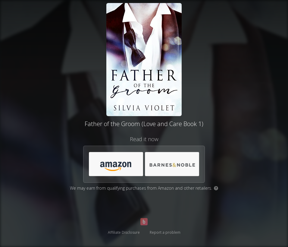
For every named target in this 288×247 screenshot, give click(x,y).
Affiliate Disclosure (124, 232)
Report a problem (165, 232)
